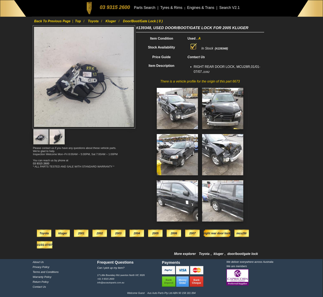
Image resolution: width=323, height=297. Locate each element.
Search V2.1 (229, 8)
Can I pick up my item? (110, 267)
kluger (111, 21)
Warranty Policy (42, 276)
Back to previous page (52, 21)
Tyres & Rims (171, 8)
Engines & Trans (201, 8)
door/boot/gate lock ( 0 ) (143, 21)
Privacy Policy (41, 267)
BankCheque (196, 281)
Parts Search (145, 8)
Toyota (93, 21)
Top (78, 21)
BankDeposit (168, 281)
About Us (38, 262)
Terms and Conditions (46, 271)
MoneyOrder (182, 281)
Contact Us (39, 286)
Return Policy (41, 281)
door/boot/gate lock (242, 254)
